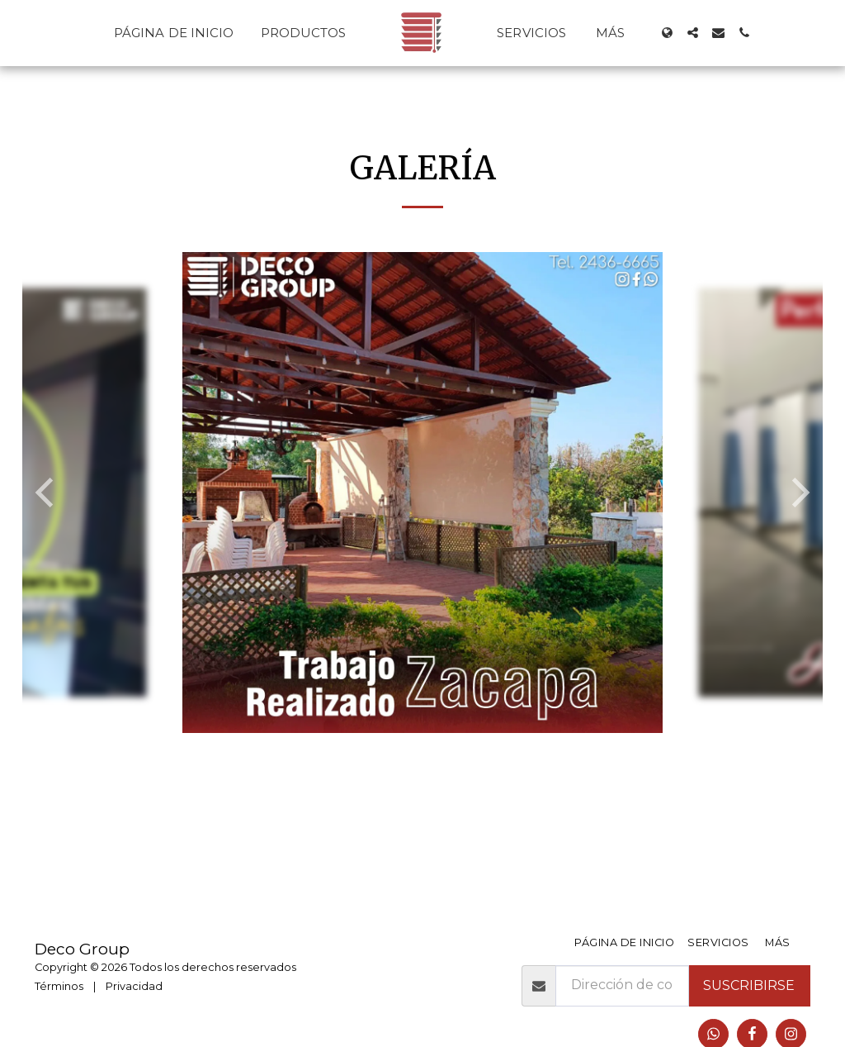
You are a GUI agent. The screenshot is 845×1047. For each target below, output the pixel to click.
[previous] (47, 492)
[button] (693, 32)
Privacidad (134, 986)
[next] (798, 492)
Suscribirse (749, 985)
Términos (59, 986)
